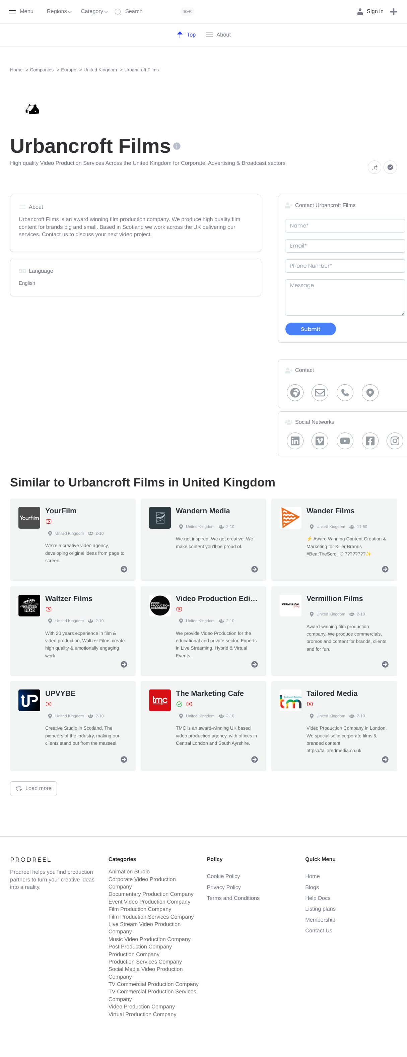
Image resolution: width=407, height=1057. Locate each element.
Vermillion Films (335, 598)
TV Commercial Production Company (154, 984)
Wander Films (330, 511)
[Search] (156, 11)
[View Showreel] (48, 521)
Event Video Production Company (150, 902)
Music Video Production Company (150, 939)
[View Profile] (124, 569)
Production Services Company (145, 962)
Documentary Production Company (151, 894)
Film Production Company (140, 909)
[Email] (320, 392)
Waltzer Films (68, 598)
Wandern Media (203, 511)
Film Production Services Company (151, 917)
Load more (33, 788)
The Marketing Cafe (210, 693)
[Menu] (20, 12)
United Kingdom (64, 533)
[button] (394, 12)
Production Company (134, 954)
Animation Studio (129, 872)
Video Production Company (142, 1007)
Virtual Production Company (143, 1014)
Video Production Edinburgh (226, 598)
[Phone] (345, 392)
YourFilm (61, 511)
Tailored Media (332, 693)
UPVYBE (60, 693)
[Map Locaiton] (370, 392)
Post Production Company (140, 947)
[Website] (295, 392)
